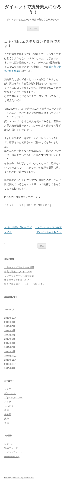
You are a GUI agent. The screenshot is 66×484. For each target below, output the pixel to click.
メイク (7, 402)
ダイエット (10, 393)
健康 (6, 410)
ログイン (8, 444)
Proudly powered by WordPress (19, 477)
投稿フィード (11, 448)
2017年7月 (9, 334)
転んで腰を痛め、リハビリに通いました (24, 284)
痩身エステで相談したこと (18, 280)
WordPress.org (11, 456)
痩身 (6, 418)
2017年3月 (9, 343)
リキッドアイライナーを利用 (19, 267)
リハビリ (8, 406)
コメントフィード (13, 452)
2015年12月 (10, 364)
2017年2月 (9, 347)
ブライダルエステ (13, 397)
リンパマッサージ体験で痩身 (19, 275)
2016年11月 (10, 359)
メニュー (33, 28)
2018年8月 (9, 322)
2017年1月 (9, 351)
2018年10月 (10, 317)
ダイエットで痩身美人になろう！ (33, 9)
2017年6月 (9, 338)
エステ (20, 205)
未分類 (7, 414)
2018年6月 (9, 330)
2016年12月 (10, 355)
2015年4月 (9, 368)
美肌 (6, 423)
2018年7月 (9, 326)
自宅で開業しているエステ (18, 271)
